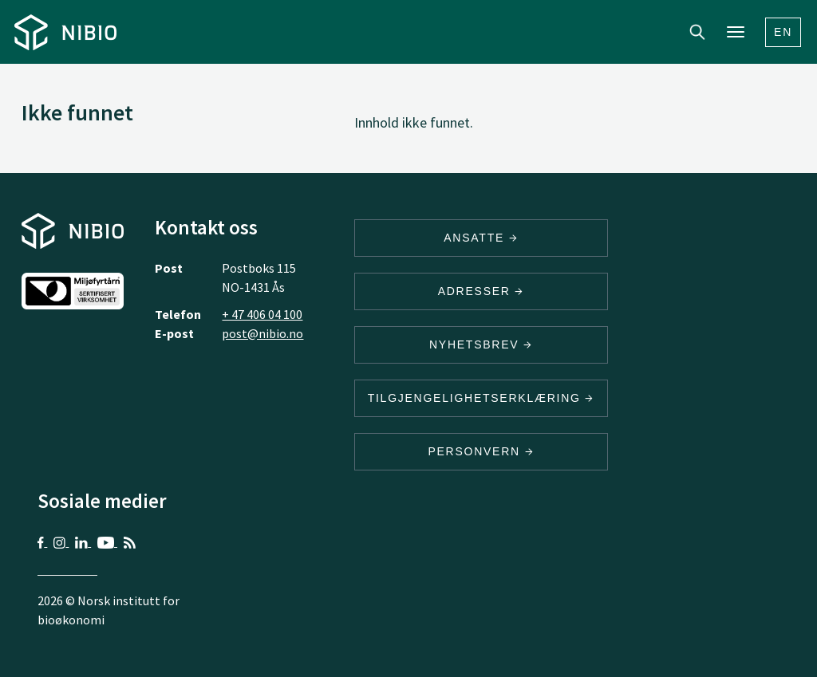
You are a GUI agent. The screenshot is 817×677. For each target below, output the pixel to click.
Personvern (481, 451)
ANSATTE (481, 237)
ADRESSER (481, 291)
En (783, 32)
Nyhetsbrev (481, 344)
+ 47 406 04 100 (262, 314)
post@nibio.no (262, 333)
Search (697, 32)
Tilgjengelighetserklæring (481, 398)
